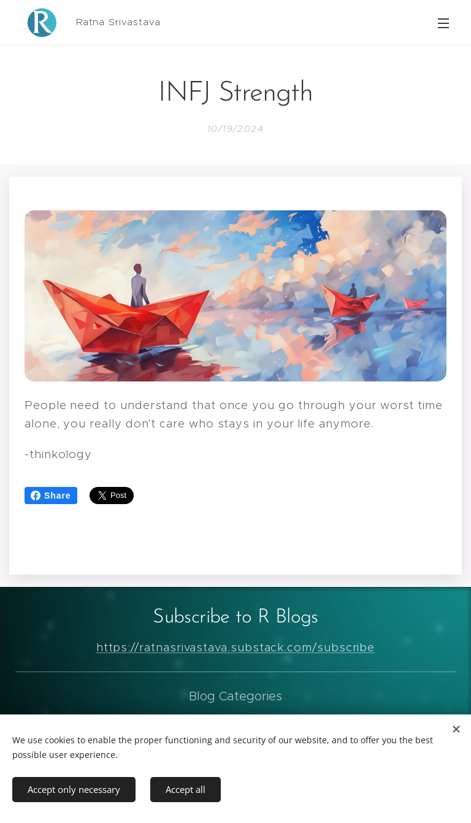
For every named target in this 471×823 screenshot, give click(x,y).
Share (51, 495)
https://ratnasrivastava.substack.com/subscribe (235, 647)
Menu (443, 23)
